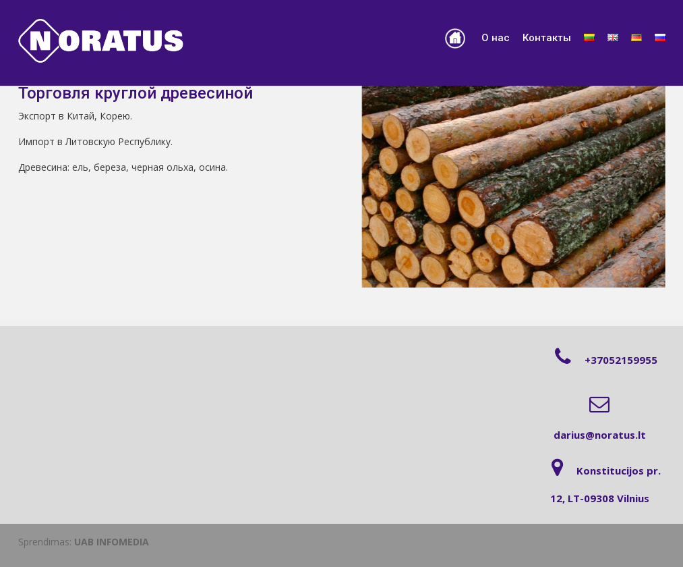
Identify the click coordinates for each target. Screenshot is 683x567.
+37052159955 (621, 360)
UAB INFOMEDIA (111, 541)
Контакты (547, 38)
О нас (495, 38)
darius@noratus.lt (600, 434)
